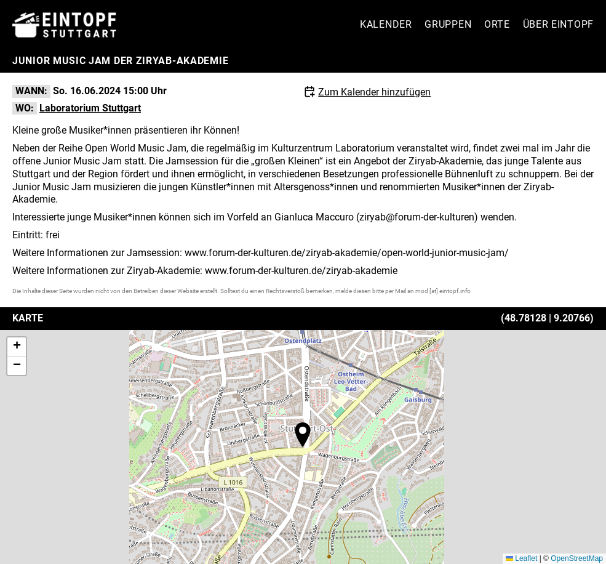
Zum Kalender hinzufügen (374, 92)
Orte (497, 24)
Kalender (386, 24)
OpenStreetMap (577, 558)
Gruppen (448, 24)
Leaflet (521, 558)
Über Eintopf (558, 24)
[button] (302, 434)
